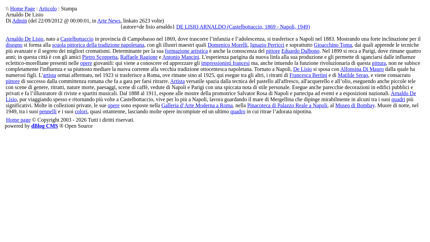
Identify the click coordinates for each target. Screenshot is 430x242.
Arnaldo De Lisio (24, 39)
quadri (398, 99)
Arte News (109, 21)
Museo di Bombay (355, 105)
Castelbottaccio (77, 39)
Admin (19, 21)
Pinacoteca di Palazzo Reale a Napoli (287, 105)
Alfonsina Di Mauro (362, 69)
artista (49, 75)
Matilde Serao (353, 75)
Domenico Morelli (228, 45)
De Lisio (302, 69)
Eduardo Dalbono (300, 51)
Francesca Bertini (308, 75)
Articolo (48, 8)
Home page (18, 120)
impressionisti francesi (225, 63)
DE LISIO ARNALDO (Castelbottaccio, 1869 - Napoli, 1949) (243, 27)
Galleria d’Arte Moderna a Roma (196, 105)
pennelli (48, 111)
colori (81, 111)
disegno (14, 45)
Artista (177, 81)
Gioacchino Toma (333, 45)
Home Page (22, 8)
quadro (237, 111)
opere (86, 63)
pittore (273, 51)
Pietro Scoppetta (99, 57)
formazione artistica (186, 51)
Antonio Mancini (180, 57)
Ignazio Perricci (267, 45)
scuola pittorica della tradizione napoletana (98, 45)
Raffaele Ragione (139, 57)
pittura (379, 63)
